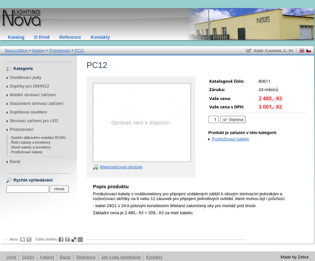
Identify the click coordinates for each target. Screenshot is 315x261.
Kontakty (100, 37)
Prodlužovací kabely (26, 152)
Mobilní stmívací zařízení (33, 94)
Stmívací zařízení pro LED (34, 120)
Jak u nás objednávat (121, 257)
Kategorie (23, 68)
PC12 (79, 50)
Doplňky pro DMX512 (29, 86)
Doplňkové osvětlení (28, 112)
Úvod (11, 257)
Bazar (15, 161)
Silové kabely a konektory (31, 147)
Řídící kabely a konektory (31, 142)
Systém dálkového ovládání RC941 (38, 137)
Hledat (59, 189)
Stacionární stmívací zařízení (36, 103)
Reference (70, 37)
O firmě (42, 37)
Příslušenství (59, 50)
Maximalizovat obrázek (121, 166)
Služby (28, 257)
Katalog (16, 37)
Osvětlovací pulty (25, 77)
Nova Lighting (16, 50)
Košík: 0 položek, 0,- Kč (273, 50)
